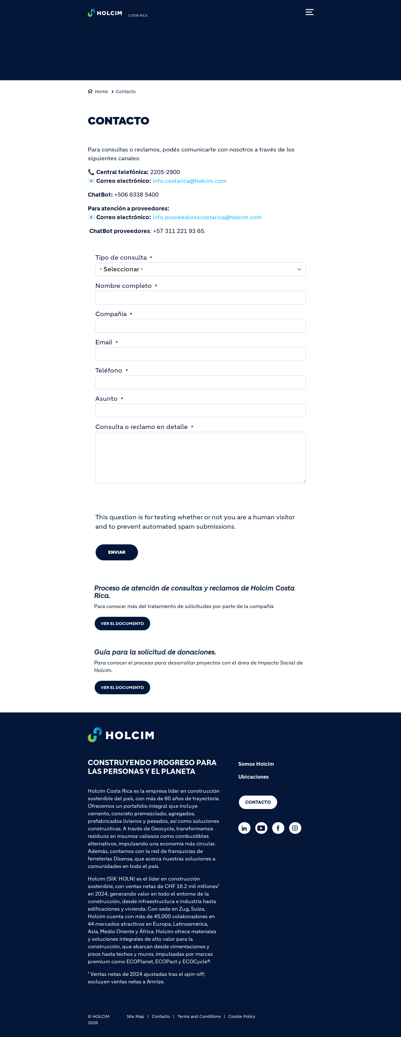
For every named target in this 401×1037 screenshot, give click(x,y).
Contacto (126, 91)
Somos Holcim (256, 764)
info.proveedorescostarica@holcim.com (207, 217)
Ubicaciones (253, 777)
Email (103, 342)
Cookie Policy (241, 1016)
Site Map (135, 1016)
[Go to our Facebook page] (280, 828)
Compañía (111, 314)
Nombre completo (123, 286)
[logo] (105, 14)
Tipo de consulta (121, 258)
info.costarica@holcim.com (190, 180)
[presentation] (143, 500)
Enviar (116, 552)
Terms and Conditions (199, 1016)
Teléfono (108, 370)
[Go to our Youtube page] (263, 828)
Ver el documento (122, 623)
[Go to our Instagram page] (296, 828)
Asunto (106, 399)
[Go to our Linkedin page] (246, 828)
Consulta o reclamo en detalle (141, 427)
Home (101, 91)
